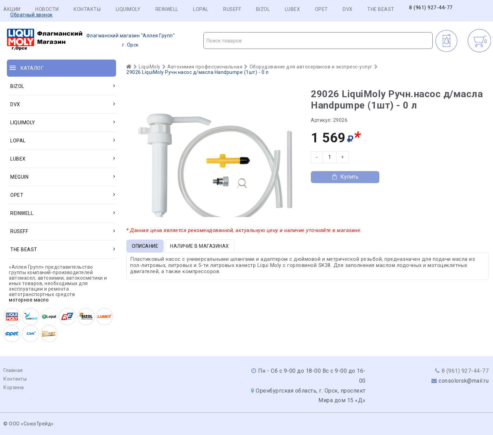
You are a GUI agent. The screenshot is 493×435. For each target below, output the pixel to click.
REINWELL (166, 9)
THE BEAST (380, 9)
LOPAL (200, 9)
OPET (321, 9)
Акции (12, 9)
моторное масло (29, 300)
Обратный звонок (31, 14)
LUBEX (292, 9)
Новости (47, 9)
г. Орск (91, 40)
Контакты (87, 9)
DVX (348, 9)
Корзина (13, 387)
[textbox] (318, 41)
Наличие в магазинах (199, 246)
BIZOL (263, 9)
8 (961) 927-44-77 (431, 7)
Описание (145, 246)
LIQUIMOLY (128, 9)
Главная (13, 370)
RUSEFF (232, 9)
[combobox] (318, 40)
